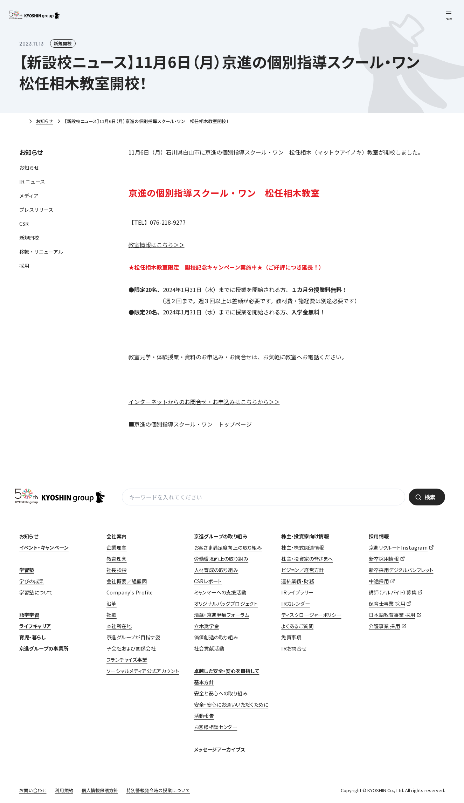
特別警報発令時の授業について (158, 790)
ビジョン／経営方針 (302, 569)
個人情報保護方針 (100, 790)
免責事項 (291, 637)
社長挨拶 (116, 569)
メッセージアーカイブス (219, 749)
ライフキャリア (35, 626)
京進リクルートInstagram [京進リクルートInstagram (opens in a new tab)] (398, 547)
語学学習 (29, 614)
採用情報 (379, 536)
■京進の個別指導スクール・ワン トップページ (190, 424)
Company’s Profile (129, 592)
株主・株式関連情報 (302, 547)
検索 (430, 497)
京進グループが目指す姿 (133, 637)
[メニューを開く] (448, 15)
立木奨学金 (206, 626)
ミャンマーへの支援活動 (220, 592)
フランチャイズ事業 (126, 659)
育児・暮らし (32, 637)
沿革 (111, 603)
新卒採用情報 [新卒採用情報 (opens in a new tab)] (384, 558)
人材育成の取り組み (216, 569)
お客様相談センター (215, 726)
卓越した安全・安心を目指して (226, 670)
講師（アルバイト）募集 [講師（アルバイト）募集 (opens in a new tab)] (392, 592)
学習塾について (36, 592)
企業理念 (116, 547)
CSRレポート (208, 581)
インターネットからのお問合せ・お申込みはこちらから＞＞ (204, 401)
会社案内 (116, 536)
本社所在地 (119, 626)
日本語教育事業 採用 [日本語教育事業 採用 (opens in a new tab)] (392, 614)
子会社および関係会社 (131, 648)
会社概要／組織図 (126, 581)
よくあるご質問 (297, 626)
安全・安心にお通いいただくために (231, 704)
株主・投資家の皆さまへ (307, 558)
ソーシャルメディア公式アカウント (142, 670)
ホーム (22, 121)
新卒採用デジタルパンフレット (401, 569)
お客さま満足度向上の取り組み (228, 547)
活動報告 (204, 715)
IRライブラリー (297, 592)
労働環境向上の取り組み (221, 558)
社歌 (111, 614)
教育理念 (116, 558)
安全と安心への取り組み (221, 693)
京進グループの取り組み (220, 536)
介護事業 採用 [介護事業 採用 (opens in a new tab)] (384, 626)
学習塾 (26, 569)
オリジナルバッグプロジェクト (226, 603)
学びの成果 (31, 581)
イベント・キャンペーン (44, 547)
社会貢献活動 (209, 648)
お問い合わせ (33, 790)
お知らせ (44, 121)
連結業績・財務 (297, 581)
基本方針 (204, 682)
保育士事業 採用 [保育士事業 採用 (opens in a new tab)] (387, 603)
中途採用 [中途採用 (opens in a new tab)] (379, 581)
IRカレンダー (295, 603)
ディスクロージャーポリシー (311, 614)
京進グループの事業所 (44, 648)
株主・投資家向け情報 (305, 536)
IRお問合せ (293, 648)
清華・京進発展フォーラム (221, 614)
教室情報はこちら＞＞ (157, 244)
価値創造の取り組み (216, 637)
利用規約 (64, 790)
